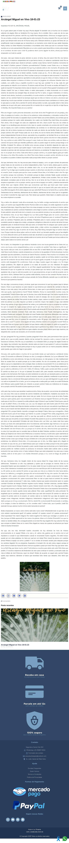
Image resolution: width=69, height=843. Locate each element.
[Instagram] (60, 2)
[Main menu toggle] (65, 11)
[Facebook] (66, 2)
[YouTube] (63, 2)
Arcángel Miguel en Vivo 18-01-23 (15, 649)
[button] (3, 600)
